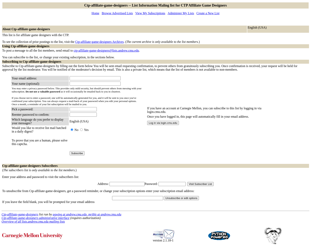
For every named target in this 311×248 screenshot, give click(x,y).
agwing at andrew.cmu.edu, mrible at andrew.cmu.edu (87, 214)
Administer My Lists (181, 13)
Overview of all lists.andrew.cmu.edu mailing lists (33, 221)
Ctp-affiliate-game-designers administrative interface (35, 218)
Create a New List (207, 13)
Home (95, 13)
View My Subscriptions (150, 13)
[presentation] (100, 142)
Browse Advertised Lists (117, 13)
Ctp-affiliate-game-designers (20, 214)
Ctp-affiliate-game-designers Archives (99, 41)
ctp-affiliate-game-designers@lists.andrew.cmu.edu (106, 50)
